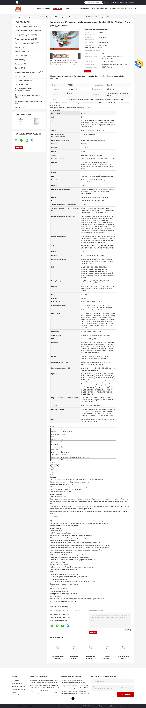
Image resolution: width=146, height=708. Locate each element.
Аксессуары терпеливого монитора (28, 101)
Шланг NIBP (19, 60)
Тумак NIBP (19, 56)
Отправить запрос (117, 2)
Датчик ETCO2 (20, 76)
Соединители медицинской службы (28, 95)
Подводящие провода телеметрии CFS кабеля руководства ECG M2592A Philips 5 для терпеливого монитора (74, 657)
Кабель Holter (39, 17)
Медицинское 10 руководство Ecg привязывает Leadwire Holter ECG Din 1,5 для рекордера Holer (64, 63)
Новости (132, 8)
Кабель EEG (19, 107)
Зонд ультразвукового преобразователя (23, 90)
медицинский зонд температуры (27, 72)
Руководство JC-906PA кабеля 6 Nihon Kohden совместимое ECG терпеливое (44, 681)
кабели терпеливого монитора (26, 31)
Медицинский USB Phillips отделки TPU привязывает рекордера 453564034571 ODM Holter (75, 687)
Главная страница (43, 8)
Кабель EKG (19, 47)
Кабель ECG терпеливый (24, 27)
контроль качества (99, 8)
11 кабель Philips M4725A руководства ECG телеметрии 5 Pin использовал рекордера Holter (123, 657)
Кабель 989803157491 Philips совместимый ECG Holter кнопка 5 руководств (107, 657)
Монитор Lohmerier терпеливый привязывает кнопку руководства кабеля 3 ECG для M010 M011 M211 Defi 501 (75, 682)
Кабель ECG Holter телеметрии (63, 599)
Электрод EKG (20, 51)
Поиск (104, 2)
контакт (87, 71)
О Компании (70, 8)
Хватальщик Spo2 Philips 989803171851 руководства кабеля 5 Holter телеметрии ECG (58, 657)
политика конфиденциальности (29, 706)
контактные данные (118, 8)
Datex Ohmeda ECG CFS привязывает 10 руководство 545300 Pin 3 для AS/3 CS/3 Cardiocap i (45, 687)
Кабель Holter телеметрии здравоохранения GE (90, 599)
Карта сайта (16, 695)
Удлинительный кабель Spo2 (26, 43)
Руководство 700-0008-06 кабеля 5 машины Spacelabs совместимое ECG (44, 692)
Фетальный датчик (22, 80)
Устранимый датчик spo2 (24, 39)
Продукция (57, 8)
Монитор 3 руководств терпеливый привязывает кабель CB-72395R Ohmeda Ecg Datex (75, 692)
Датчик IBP (19, 68)
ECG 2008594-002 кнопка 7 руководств (63, 601)
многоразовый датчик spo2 (25, 35)
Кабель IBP (19, 64)
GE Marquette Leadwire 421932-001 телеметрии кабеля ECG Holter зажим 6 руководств (91, 657)
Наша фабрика (83, 8)
